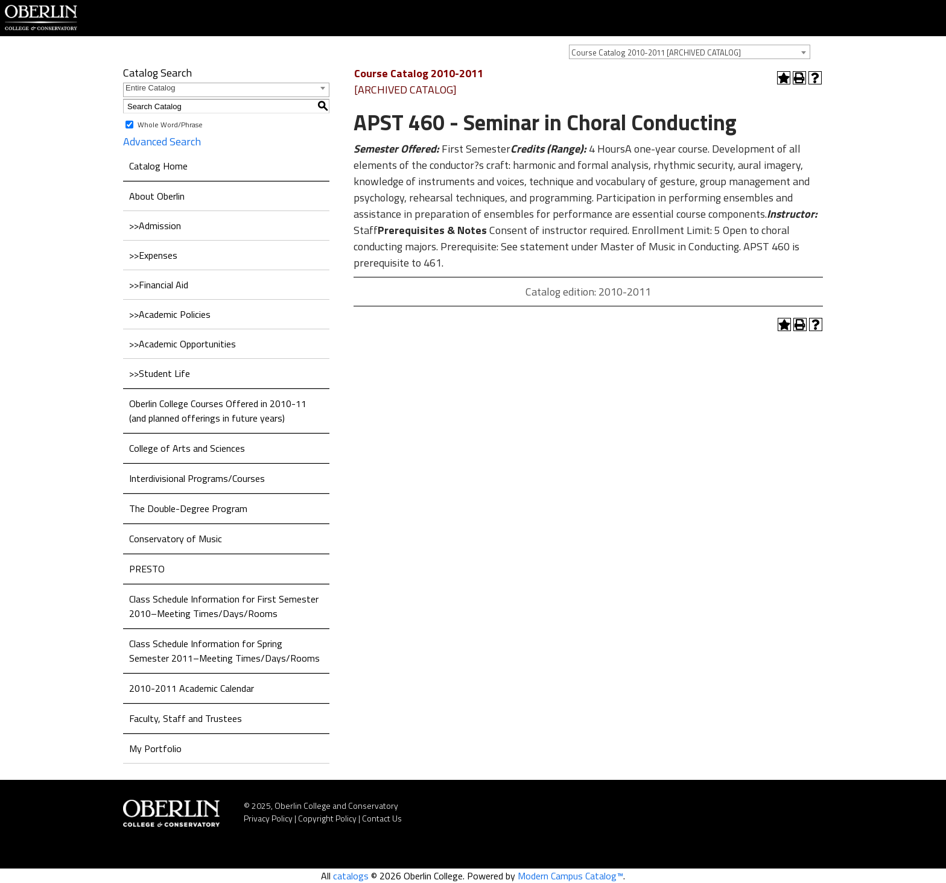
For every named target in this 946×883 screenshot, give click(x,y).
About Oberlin (157, 196)
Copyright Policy (327, 818)
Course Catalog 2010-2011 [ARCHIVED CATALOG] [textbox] (656, 52)
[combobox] (689, 52)
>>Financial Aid (158, 284)
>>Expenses (153, 255)
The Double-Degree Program (188, 508)
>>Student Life (159, 373)
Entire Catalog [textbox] (150, 87)
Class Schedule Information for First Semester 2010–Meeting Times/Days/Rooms (224, 606)
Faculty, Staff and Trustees (185, 718)
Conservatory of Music (175, 538)
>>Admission (155, 225)
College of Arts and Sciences (187, 448)
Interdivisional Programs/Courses (197, 478)
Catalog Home (158, 166)
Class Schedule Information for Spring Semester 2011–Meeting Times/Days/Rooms (224, 650)
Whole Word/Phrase (170, 124)
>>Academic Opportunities (182, 344)
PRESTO (147, 569)
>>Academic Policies (170, 314)
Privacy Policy (268, 818)
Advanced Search (162, 141)
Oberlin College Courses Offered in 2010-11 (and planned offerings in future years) (217, 410)
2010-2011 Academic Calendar (191, 688)
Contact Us (382, 818)
